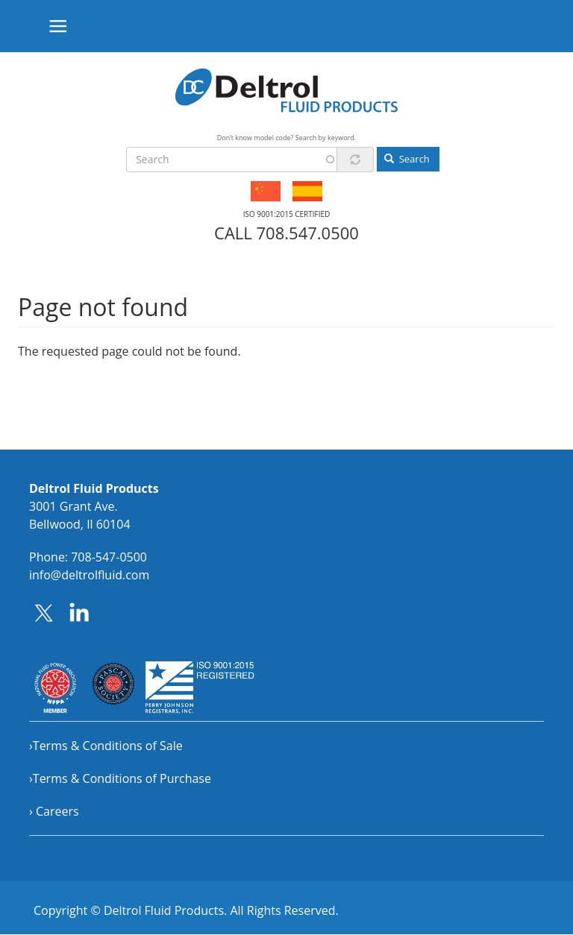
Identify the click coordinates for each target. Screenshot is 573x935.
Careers (57, 811)
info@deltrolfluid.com (89, 575)
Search (407, 159)
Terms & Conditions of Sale (108, 745)
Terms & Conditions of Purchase (122, 778)
